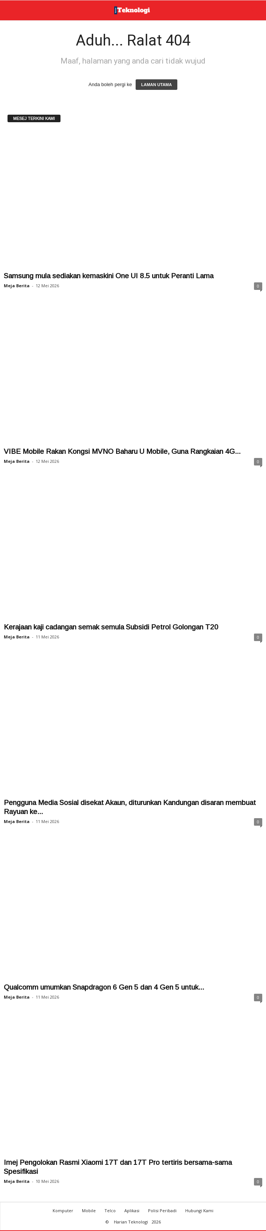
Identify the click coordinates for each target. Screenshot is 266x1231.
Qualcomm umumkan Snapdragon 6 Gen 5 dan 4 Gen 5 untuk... (104, 988)
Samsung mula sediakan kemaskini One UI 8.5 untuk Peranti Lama (108, 276)
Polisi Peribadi (162, 1211)
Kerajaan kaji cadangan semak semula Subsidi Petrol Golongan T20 (111, 628)
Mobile (89, 1211)
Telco (110, 1211)
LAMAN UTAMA (156, 85)
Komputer (63, 1211)
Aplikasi (131, 1211)
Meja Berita (17, 286)
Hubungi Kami (199, 1211)
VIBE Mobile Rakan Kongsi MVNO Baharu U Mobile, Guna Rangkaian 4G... (122, 452)
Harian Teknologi (131, 1222)
